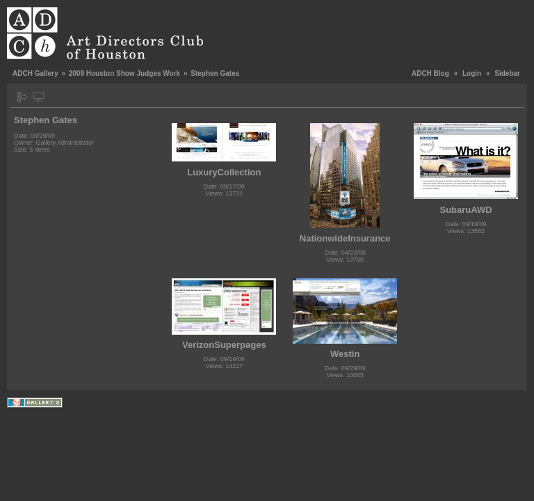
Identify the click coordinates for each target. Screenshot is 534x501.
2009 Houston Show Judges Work (124, 73)
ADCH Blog (430, 73)
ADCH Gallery (35, 73)
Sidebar (507, 73)
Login (471, 73)
